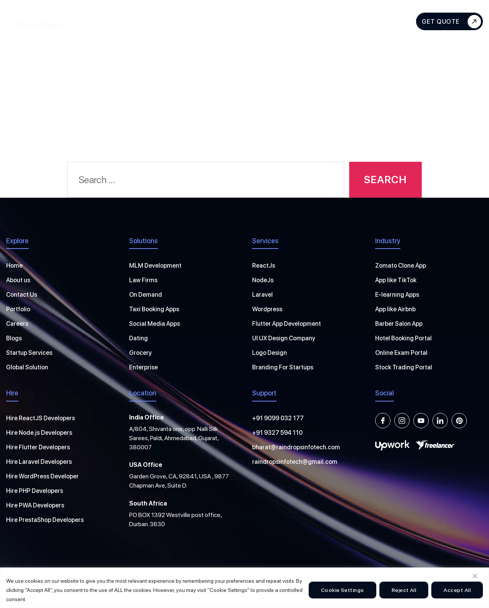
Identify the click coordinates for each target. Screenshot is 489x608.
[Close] (474, 575)
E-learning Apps (397, 294)
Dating (138, 338)
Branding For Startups (282, 367)
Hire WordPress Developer (42, 476)
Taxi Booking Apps (154, 309)
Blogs (339, 21)
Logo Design (269, 352)
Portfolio (18, 309)
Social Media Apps (154, 323)
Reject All (404, 590)
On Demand (145, 294)
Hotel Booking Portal (403, 338)
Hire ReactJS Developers (40, 418)
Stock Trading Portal (403, 367)
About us (18, 280)
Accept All (457, 590)
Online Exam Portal (401, 352)
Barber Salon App (399, 323)
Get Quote (451, 21)
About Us (104, 21)
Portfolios (298, 21)
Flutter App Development (286, 323)
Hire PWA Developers (35, 505)
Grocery (140, 352)
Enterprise (143, 367)
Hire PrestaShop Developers (45, 519)
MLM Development (155, 265)
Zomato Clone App (400, 265)
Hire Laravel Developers (39, 461)
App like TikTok (395, 280)
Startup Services (29, 352)
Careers (17, 323)
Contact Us (21, 294)
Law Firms (143, 280)
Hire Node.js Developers (39, 432)
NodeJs (263, 280)
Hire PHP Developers (34, 490)
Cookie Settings (342, 590)
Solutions (246, 21)
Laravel (262, 294)
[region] (244, 587)
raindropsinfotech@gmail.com (294, 461)
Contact (377, 21)
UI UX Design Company (283, 338)
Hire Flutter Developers (38, 447)
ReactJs (263, 265)
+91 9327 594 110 (277, 432)
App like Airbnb (395, 309)
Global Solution (27, 367)
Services (153, 21)
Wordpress (267, 309)
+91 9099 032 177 (278, 418)
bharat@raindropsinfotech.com (296, 447)
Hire (199, 21)
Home (14, 265)
